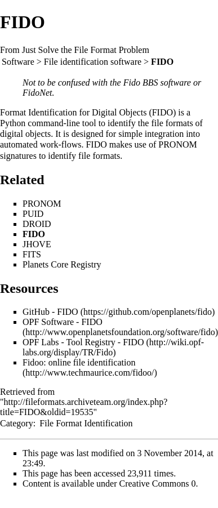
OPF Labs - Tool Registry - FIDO (83, 342)
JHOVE (37, 244)
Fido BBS (140, 82)
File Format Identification (85, 423)
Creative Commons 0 (157, 483)
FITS (32, 254)
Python (12, 123)
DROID (37, 224)
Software (18, 61)
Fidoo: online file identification (79, 362)
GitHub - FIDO (50, 312)
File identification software (92, 61)
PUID (33, 214)
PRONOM (177, 144)
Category (16, 423)
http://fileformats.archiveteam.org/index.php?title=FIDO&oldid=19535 (83, 407)
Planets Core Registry (62, 264)
